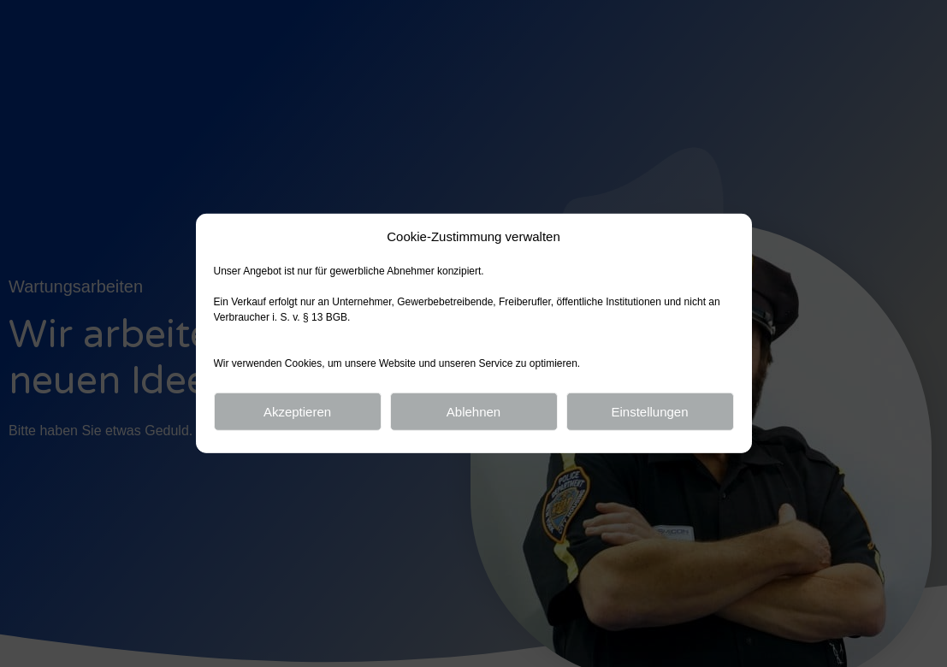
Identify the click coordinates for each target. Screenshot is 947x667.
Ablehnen (473, 411)
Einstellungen (649, 411)
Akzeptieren (297, 411)
